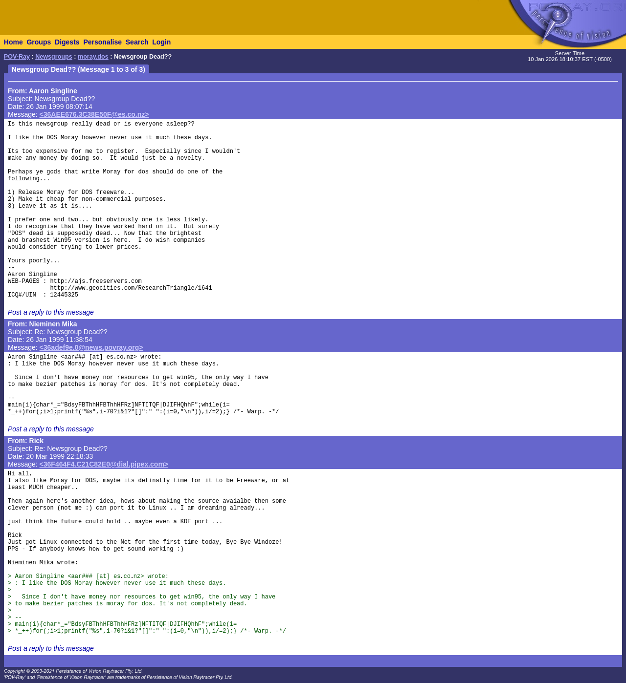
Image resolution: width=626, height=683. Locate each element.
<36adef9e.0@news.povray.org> (91, 347)
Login (161, 42)
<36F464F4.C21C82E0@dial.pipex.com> (104, 464)
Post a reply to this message (51, 312)
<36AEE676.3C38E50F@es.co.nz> (94, 114)
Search (137, 42)
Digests (67, 42)
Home (13, 42)
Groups (38, 42)
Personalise (102, 42)
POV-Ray (17, 56)
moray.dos (93, 56)
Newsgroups (53, 56)
